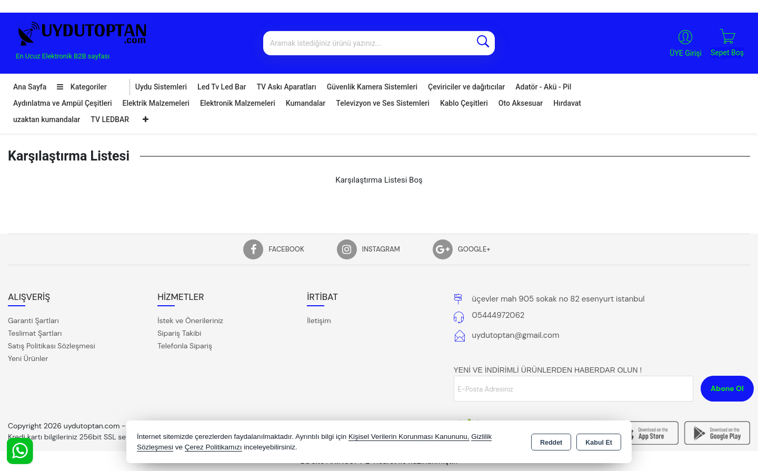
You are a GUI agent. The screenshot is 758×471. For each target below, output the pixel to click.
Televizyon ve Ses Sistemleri (383, 103)
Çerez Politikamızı (213, 447)
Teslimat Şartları (35, 333)
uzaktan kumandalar (46, 119)
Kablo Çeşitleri (464, 103)
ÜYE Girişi (686, 53)
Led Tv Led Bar (221, 87)
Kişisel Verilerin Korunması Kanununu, (409, 436)
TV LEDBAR (110, 119)
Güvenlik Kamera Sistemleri (372, 87)
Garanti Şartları (33, 320)
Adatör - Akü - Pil (543, 87)
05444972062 (498, 315)
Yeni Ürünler (28, 358)
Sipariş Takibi (179, 333)
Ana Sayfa (29, 87)
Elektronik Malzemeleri (237, 103)
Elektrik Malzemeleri (156, 103)
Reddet (551, 442)
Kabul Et (598, 442)
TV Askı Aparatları (286, 87)
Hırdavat (567, 103)
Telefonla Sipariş (184, 345)
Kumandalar (306, 103)
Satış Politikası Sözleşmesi (51, 345)
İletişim (319, 320)
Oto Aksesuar (520, 103)
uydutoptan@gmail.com (516, 335)
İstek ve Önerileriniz (190, 320)
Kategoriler (81, 87)
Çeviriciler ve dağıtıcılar (466, 87)
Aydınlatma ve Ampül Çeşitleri (62, 103)
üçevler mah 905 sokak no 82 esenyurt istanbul (558, 299)
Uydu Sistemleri (161, 87)
